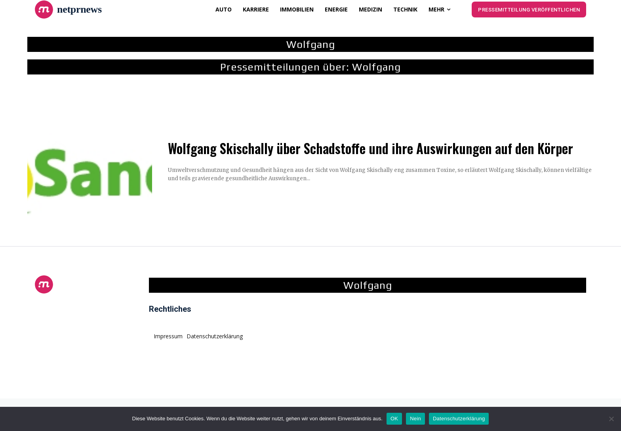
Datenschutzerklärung (459, 418)
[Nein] (611, 419)
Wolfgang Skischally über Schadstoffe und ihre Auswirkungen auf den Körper (370, 148)
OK (394, 418)
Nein (415, 418)
